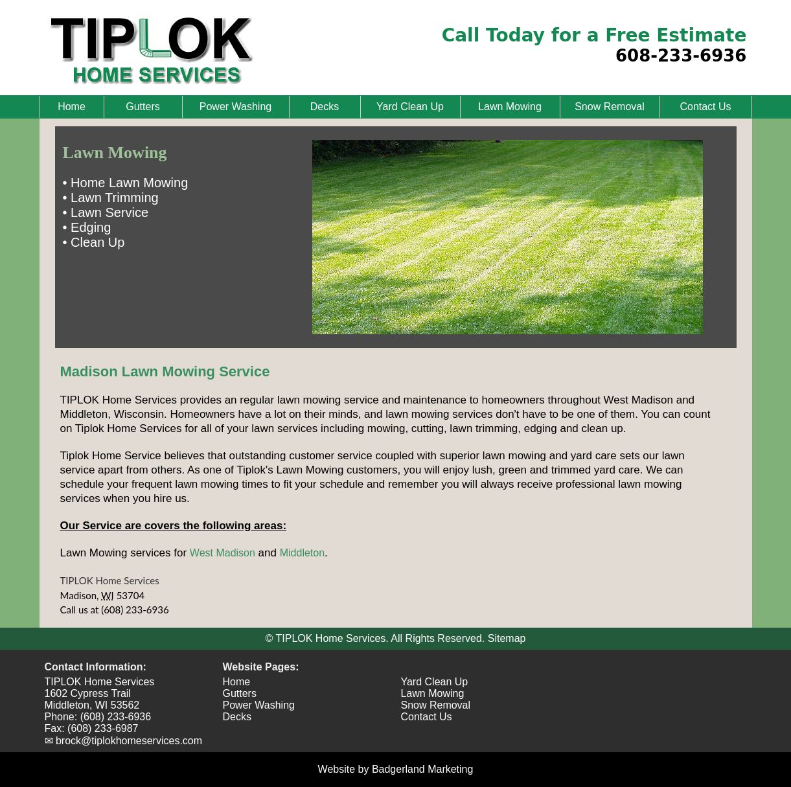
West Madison (222, 552)
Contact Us (705, 106)
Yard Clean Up (410, 106)
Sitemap (507, 638)
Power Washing (235, 106)
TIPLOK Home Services (109, 580)
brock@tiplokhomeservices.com (129, 740)
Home (72, 106)
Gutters (142, 106)
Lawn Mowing (510, 106)
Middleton (302, 552)
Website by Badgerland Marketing (396, 769)
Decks (324, 106)
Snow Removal (610, 106)
